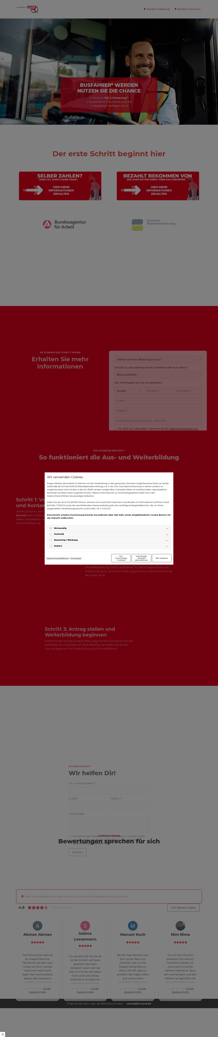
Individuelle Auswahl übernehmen (129, 558)
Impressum (76, 558)
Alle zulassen (157, 558)
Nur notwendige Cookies (100, 558)
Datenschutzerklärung (57, 558)
